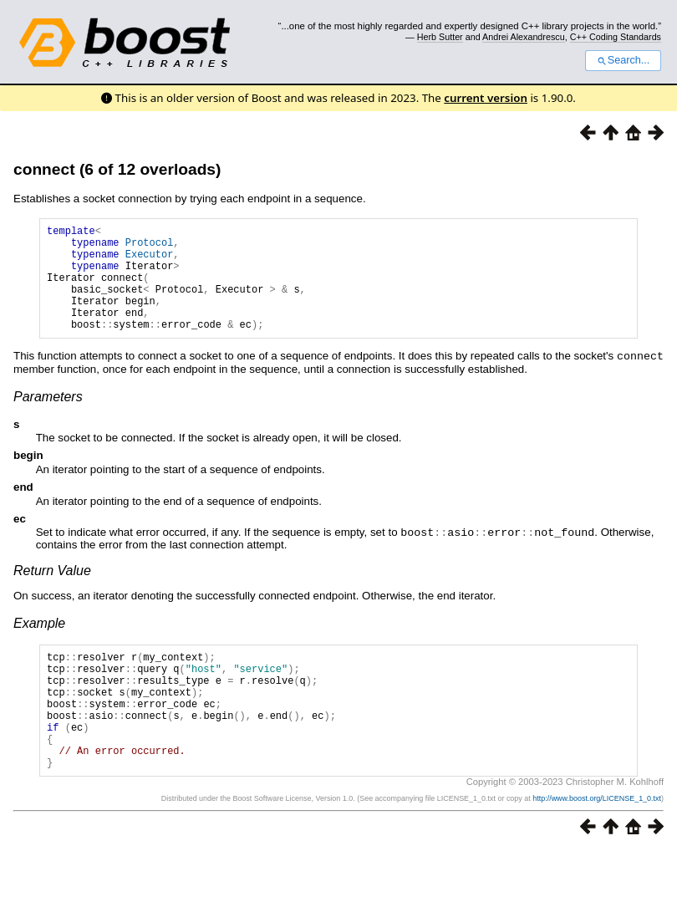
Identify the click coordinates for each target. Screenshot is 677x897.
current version (485, 97)
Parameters (48, 418)
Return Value (52, 591)
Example (39, 644)
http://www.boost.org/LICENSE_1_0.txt (596, 844)
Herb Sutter (440, 37)
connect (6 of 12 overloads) (117, 169)
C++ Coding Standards (615, 37)
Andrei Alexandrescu (523, 37)
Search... (623, 60)
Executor (149, 261)
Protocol (149, 247)
